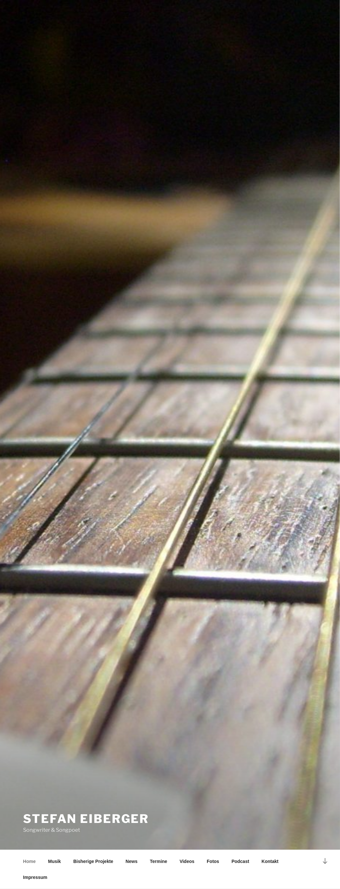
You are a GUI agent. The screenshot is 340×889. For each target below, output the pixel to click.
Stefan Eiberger (86, 819)
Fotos (213, 861)
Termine (158, 861)
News (131, 861)
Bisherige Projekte (93, 861)
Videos (186, 861)
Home (29, 861)
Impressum (35, 877)
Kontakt (270, 861)
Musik (54, 861)
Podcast (240, 861)
